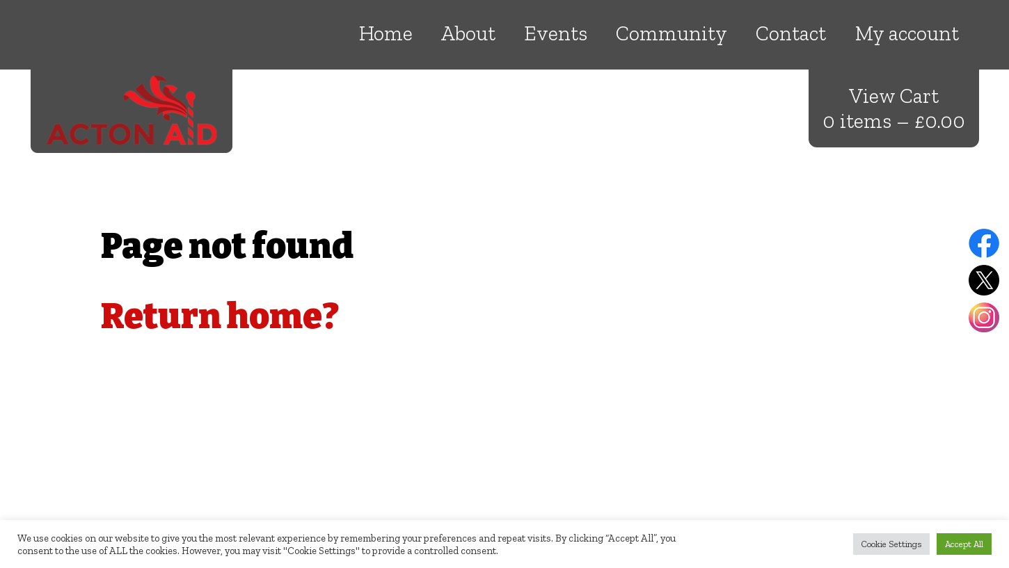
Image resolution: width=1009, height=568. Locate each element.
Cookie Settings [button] (891, 544)
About (468, 33)
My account (907, 33)
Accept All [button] (964, 544)
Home (386, 33)
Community (671, 33)
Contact (791, 33)
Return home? (220, 316)
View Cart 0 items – (894, 108)
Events (555, 33)
